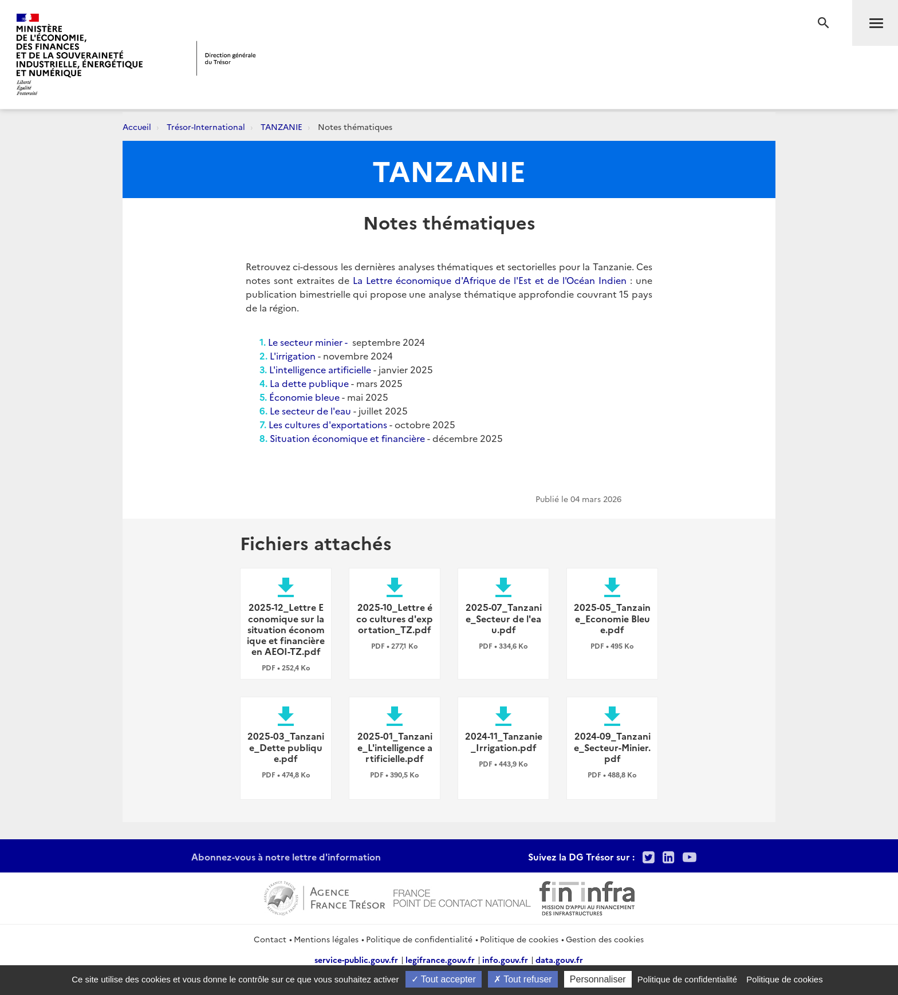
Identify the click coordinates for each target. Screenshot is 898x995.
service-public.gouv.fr (356, 959)
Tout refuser (523, 979)
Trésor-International (206, 126)
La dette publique (309, 383)
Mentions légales (326, 939)
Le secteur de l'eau (310, 410)
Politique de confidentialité (419, 939)
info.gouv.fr (505, 959)
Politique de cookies (519, 939)
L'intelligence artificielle (320, 369)
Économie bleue (305, 396)
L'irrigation (293, 355)
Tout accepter (443, 979)
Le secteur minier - (310, 341)
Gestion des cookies (605, 939)
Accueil (137, 126)
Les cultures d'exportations (329, 424)
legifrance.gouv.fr (440, 959)
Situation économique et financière (347, 438)
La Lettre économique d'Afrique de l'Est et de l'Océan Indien (490, 280)
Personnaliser (598, 979)
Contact (270, 939)
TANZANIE (281, 126)
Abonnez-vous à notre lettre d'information (286, 856)
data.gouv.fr (559, 959)
